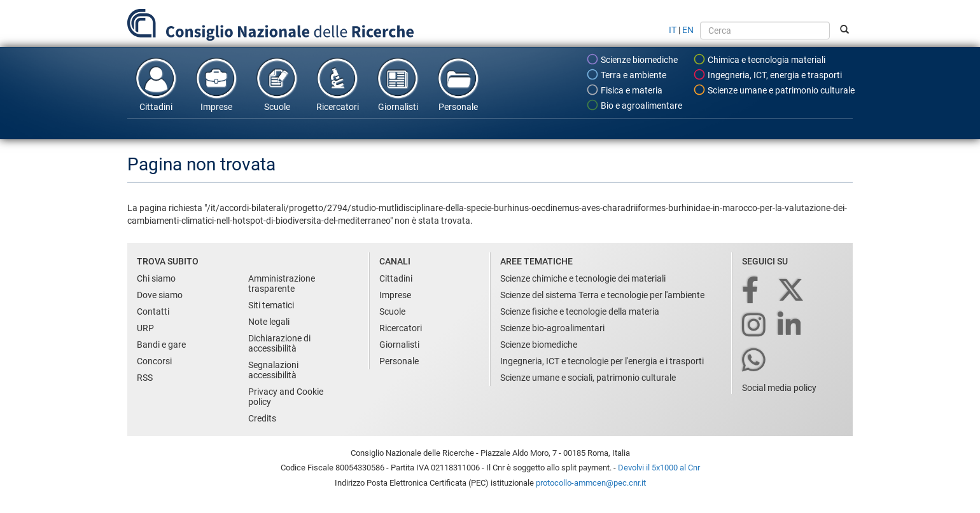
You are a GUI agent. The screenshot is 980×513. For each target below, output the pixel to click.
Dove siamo (160, 295)
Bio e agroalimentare (634, 105)
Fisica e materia (624, 89)
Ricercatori (337, 84)
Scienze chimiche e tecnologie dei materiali (583, 278)
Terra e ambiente (626, 74)
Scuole (277, 84)
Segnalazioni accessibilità (273, 370)
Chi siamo (156, 278)
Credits (262, 418)
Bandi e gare (161, 344)
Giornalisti (397, 84)
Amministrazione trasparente (281, 283)
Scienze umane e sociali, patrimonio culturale (588, 378)
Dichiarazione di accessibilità (279, 343)
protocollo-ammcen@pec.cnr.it (591, 483)
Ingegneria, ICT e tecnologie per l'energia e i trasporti (602, 361)
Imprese (216, 84)
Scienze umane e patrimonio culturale (774, 89)
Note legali (269, 322)
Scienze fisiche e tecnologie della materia (579, 311)
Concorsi (154, 361)
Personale (458, 84)
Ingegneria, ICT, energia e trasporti (767, 74)
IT (672, 30)
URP (145, 328)
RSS (145, 378)
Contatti (153, 311)
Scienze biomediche (632, 59)
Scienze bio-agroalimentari (552, 328)
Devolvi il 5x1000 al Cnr (659, 467)
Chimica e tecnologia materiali (759, 59)
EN (688, 30)
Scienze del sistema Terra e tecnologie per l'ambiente (602, 295)
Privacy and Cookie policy (285, 396)
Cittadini (156, 84)
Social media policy (779, 388)
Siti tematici (271, 305)
